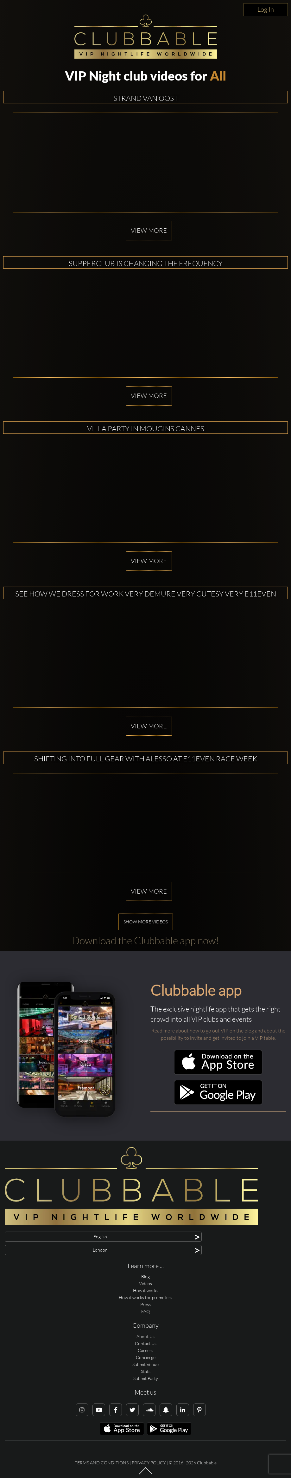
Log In (265, 9)
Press (145, 1304)
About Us (145, 1336)
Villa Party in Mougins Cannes (145, 428)
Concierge (145, 1357)
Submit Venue (145, 1364)
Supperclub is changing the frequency (146, 263)
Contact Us (145, 1343)
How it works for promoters (145, 1297)
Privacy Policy (149, 1462)
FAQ (145, 1311)
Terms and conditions (102, 1462)
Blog (145, 1276)
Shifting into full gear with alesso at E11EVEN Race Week (145, 758)
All (218, 75)
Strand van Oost (145, 98)
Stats (145, 1371)
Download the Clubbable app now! (145, 940)
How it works (145, 1290)
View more (149, 230)
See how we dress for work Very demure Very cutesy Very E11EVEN (145, 593)
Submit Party (145, 1378)
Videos (145, 1283)
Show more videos (145, 921)
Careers (145, 1350)
